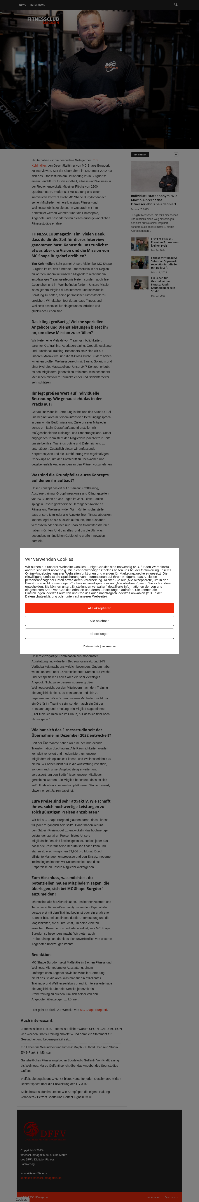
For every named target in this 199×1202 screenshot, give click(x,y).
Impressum (108, 646)
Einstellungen (99, 634)
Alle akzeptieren (99, 608)
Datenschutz (91, 646)
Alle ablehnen (100, 621)
